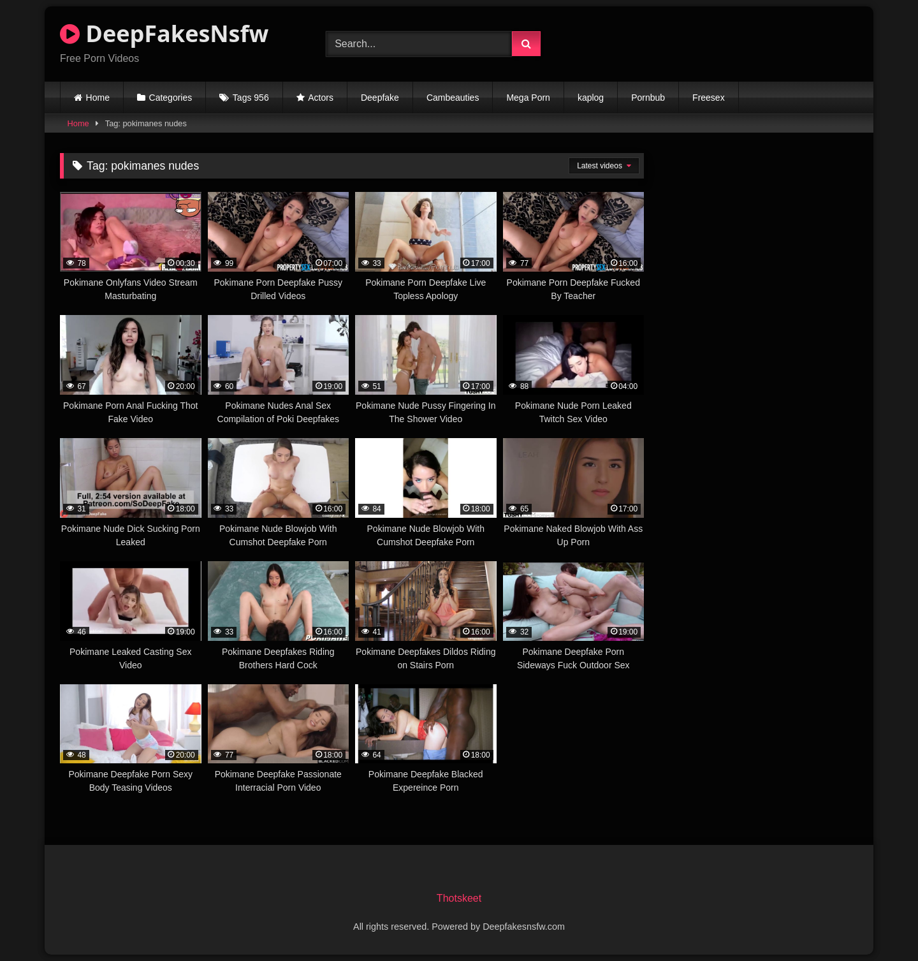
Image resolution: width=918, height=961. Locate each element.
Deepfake (380, 97)
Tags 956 (251, 97)
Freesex (708, 97)
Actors (320, 97)
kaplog (591, 97)
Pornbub (648, 97)
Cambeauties (452, 97)
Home (98, 97)
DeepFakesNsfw (164, 33)
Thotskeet (459, 898)
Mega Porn (528, 97)
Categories (171, 97)
